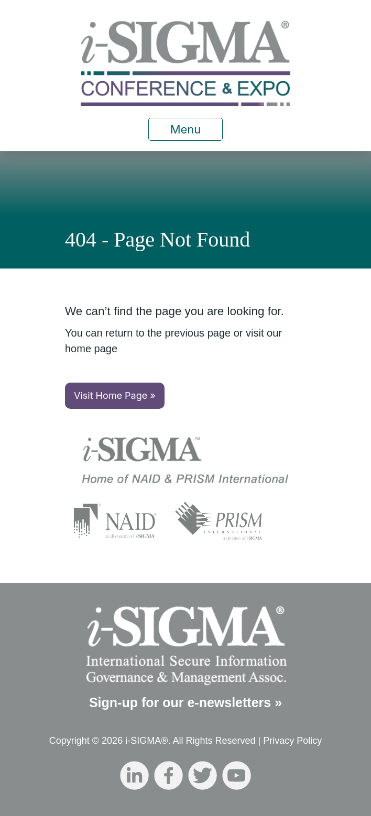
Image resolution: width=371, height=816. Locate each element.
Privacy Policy (292, 740)
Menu (185, 129)
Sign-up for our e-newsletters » (185, 702)
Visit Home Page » (115, 395)
